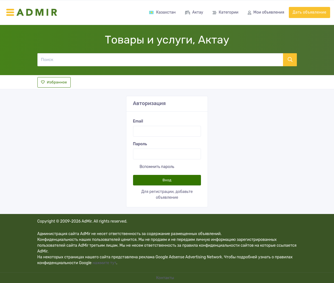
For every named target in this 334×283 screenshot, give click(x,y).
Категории (225, 13)
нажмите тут (104, 263)
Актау (194, 13)
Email (138, 121)
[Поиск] (160, 59)
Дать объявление (309, 12)
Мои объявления (266, 13)
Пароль (140, 144)
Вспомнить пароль (157, 166)
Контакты (165, 278)
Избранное (54, 82)
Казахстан (162, 12)
